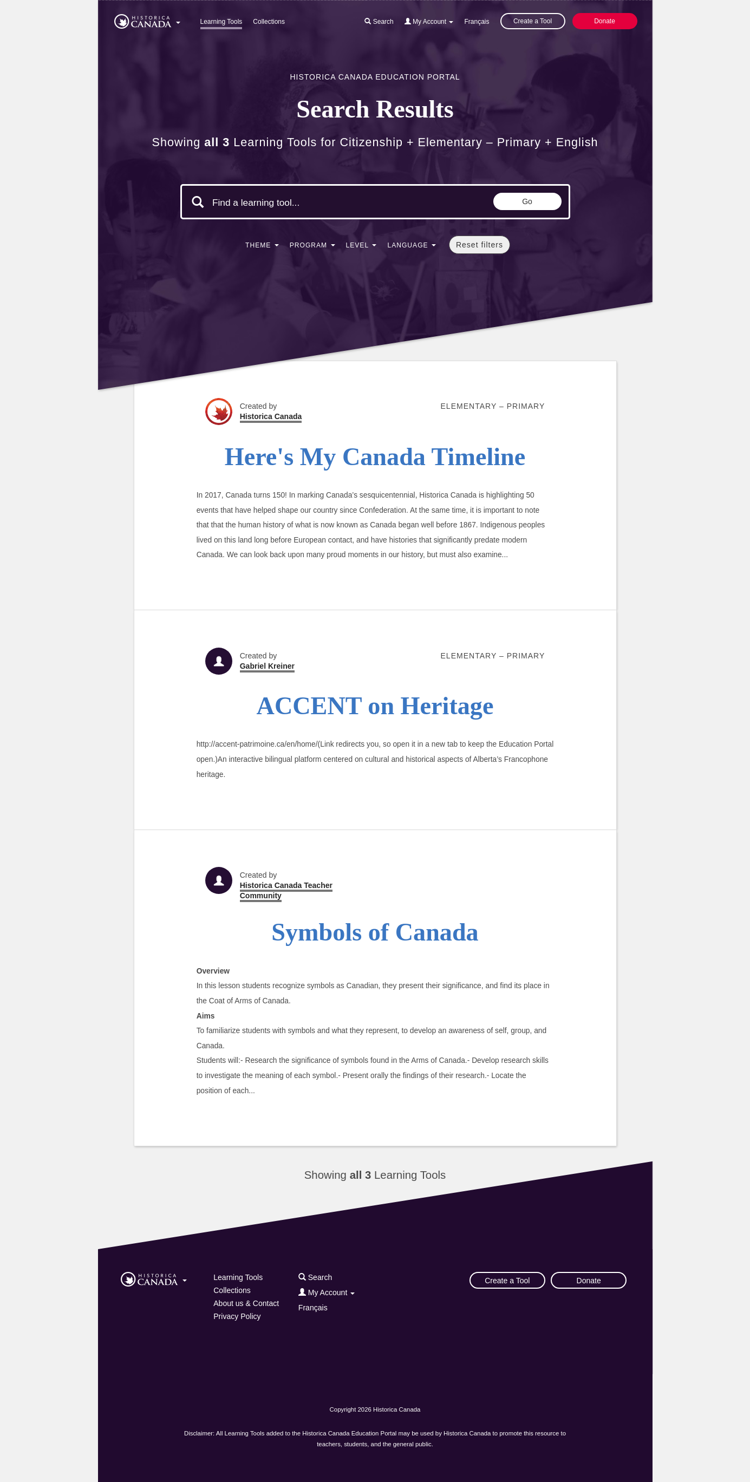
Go (527, 201)
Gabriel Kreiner (267, 666)
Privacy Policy (236, 1316)
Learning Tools (221, 21)
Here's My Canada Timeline (375, 457)
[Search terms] (303, 203)
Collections (269, 21)
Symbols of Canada (374, 932)
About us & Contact (246, 1303)
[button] (147, 19)
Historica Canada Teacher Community (286, 890)
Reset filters (479, 244)
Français (476, 21)
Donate (604, 21)
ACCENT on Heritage (375, 706)
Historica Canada (271, 416)
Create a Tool (532, 21)
